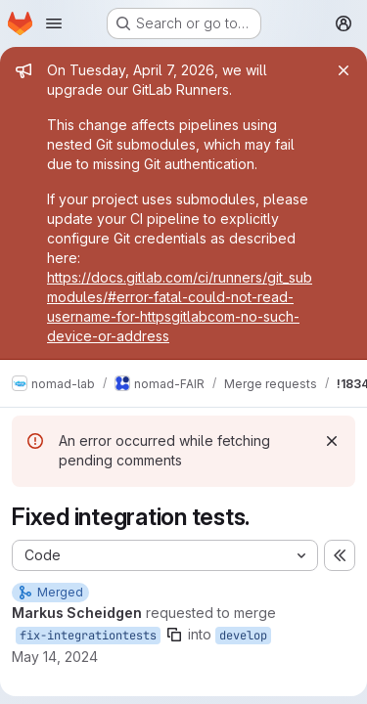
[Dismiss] (332, 441)
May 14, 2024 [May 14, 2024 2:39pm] (55, 656)
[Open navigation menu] (53, 23)
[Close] (343, 70)
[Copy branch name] (174, 634)
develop (243, 635)
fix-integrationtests (88, 635)
